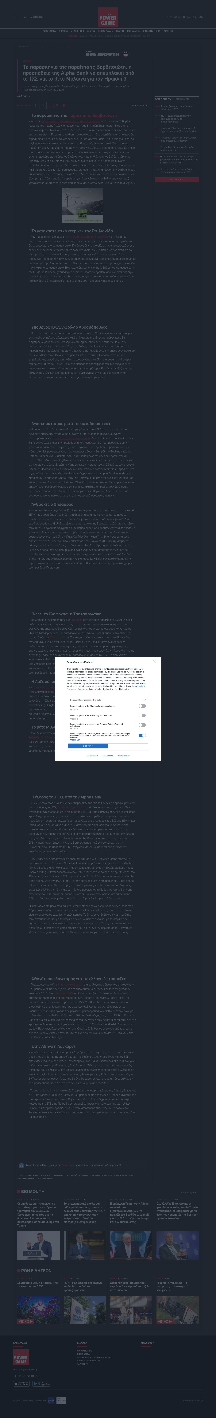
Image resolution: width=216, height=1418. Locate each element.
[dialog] (108, 709)
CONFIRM (88, 746)
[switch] (142, 706)
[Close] (155, 662)
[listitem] (108, 699)
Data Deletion (92, 756)
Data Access (107, 756)
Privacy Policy (123, 756)
